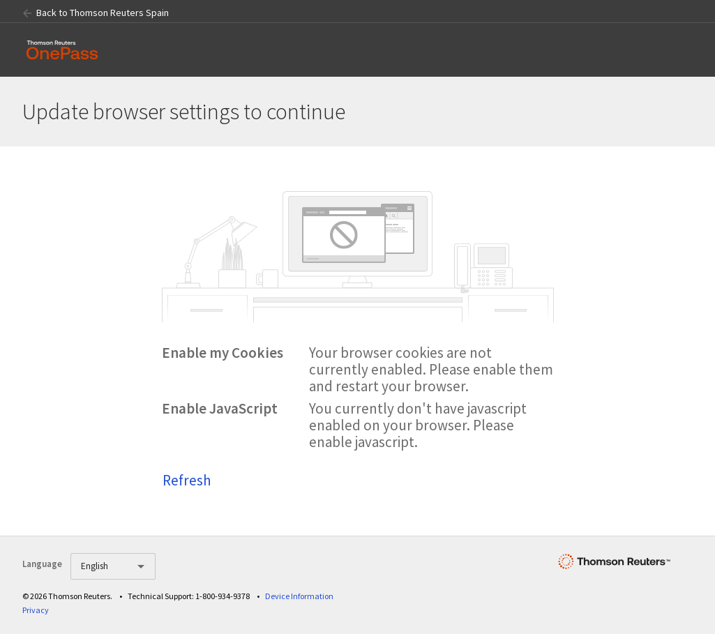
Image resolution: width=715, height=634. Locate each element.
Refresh (187, 480)
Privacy (35, 610)
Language (42, 564)
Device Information (299, 596)
